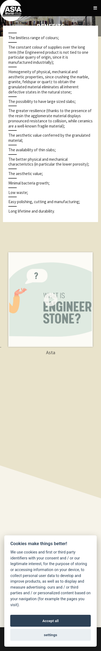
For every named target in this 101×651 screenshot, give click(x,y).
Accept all (50, 621)
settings (50, 635)
